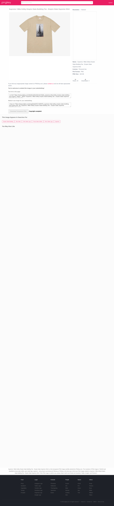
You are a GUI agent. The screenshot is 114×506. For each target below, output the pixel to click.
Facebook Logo (38, 490)
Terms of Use (101, 501)
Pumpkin (23, 492)
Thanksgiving (54, 488)
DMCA (94, 501)
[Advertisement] (27, 68)
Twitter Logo (38, 485)
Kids (66, 495)
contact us (51, 83)
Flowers (91, 485)
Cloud (79, 483)
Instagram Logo (38, 483)
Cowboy (67, 492)
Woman (67, 490)
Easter (52, 492)
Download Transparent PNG (18, 111)
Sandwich (23, 485)
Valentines (53, 490)
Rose (90, 488)
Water (90, 490)
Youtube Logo (38, 488)
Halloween (53, 485)
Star (79, 490)
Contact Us (89, 501)
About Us (83, 501)
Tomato (23, 490)
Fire (79, 485)
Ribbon (91, 492)
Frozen (67, 483)
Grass (79, 488)
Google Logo (38, 495)
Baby (66, 488)
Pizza (22, 483)
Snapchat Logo (38, 492)
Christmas (53, 483)
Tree (79, 492)
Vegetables (23, 488)
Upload (110, 2)
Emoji (90, 483)
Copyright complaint (35, 111)
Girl (66, 485)
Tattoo (90, 495)
